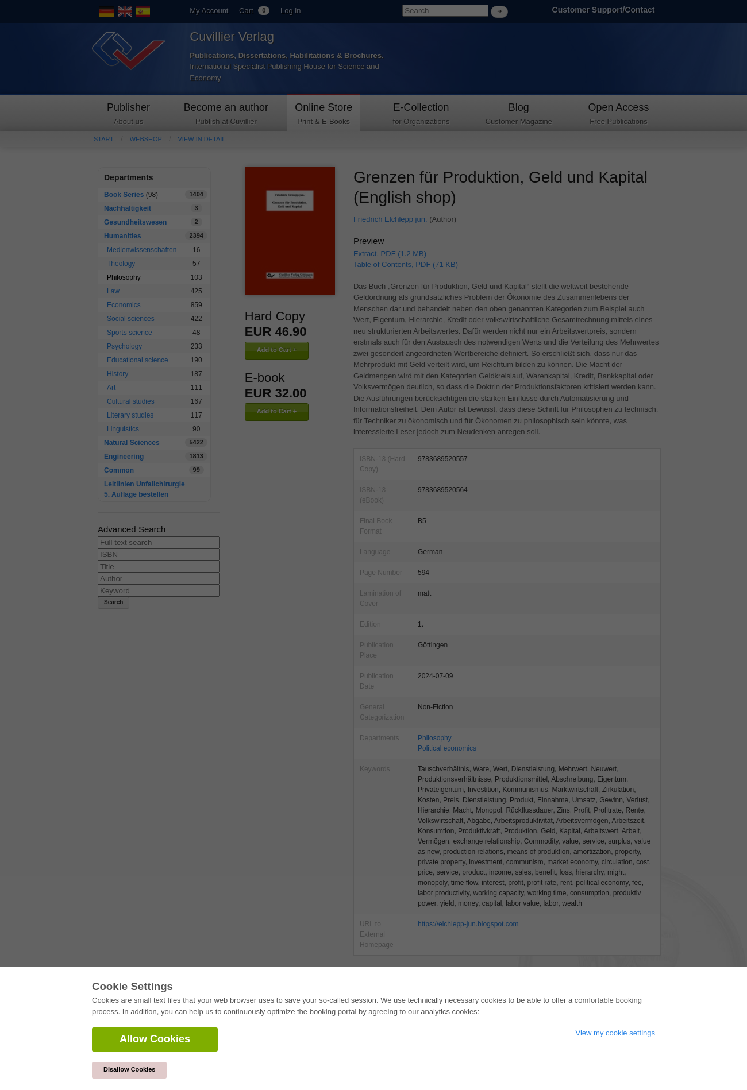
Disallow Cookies (129, 1069)
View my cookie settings (616, 1033)
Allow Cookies (155, 1039)
